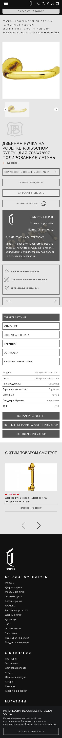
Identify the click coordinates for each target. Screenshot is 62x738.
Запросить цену (31, 507)
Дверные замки (13, 614)
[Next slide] (39, 526)
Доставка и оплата (16, 334)
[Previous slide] (23, 526)
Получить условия (41, 223)
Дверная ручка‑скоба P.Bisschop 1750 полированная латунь (26, 499)
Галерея (9, 681)
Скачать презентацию (18, 361)
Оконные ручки (13, 596)
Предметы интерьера (17, 642)
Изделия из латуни (15, 677)
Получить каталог (41, 217)
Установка (11, 352)
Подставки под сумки (17, 637)
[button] (56, 109)
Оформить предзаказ (31, 182)
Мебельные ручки (15, 591)
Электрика (11, 633)
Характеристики (15, 317)
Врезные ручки (13, 601)
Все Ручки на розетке (31, 415)
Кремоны (10, 605)
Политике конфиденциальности (40, 724)
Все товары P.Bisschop (31, 433)
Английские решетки (16, 610)
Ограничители (13, 628)
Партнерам (11, 658)
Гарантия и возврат (16, 690)
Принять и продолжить (31, 731)
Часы (8, 623)
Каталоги (10, 686)
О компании (11, 663)
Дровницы (10, 619)
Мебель (9, 582)
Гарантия (10, 343)
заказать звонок (31, 11)
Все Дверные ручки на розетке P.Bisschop (31, 424)
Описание (10, 326)
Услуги (8, 672)
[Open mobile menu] (5, 3)
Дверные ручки (13, 587)
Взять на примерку (40, 229)
